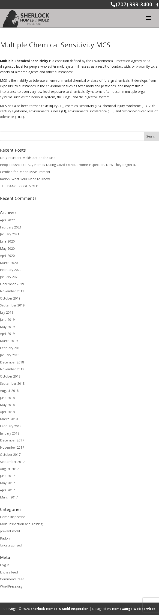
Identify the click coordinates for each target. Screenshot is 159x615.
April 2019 (7, 333)
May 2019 (7, 326)
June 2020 (7, 241)
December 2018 (12, 362)
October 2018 (10, 376)
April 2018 (7, 412)
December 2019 (12, 284)
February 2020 (10, 269)
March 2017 (9, 497)
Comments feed (12, 579)
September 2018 (12, 383)
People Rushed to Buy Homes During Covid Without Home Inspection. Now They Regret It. (68, 164)
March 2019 (9, 341)
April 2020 (7, 255)
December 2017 (12, 440)
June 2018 (7, 398)
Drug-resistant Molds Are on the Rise (27, 158)
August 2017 (9, 469)
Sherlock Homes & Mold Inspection (59, 608)
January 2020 (9, 277)
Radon (5, 538)
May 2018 (7, 404)
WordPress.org (11, 586)
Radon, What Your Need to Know (25, 179)
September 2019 (12, 305)
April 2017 (7, 490)
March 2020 (9, 263)
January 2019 (9, 355)
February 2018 (10, 426)
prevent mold (10, 531)
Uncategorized (11, 545)
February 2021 (10, 227)
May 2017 (7, 483)
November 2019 (12, 291)
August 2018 (9, 390)
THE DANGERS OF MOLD (19, 186)
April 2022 (7, 220)
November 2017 (12, 447)
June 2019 (7, 319)
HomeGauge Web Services (134, 608)
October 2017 (10, 454)
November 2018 (12, 369)
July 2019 (6, 312)
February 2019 (10, 348)
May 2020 (7, 248)
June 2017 (7, 476)
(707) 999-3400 (134, 4)
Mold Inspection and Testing (21, 524)
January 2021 (9, 234)
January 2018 (9, 433)
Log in (4, 565)
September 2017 (12, 461)
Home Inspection (13, 517)
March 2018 (9, 419)
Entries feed (9, 572)
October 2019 (10, 298)
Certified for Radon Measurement (25, 172)
